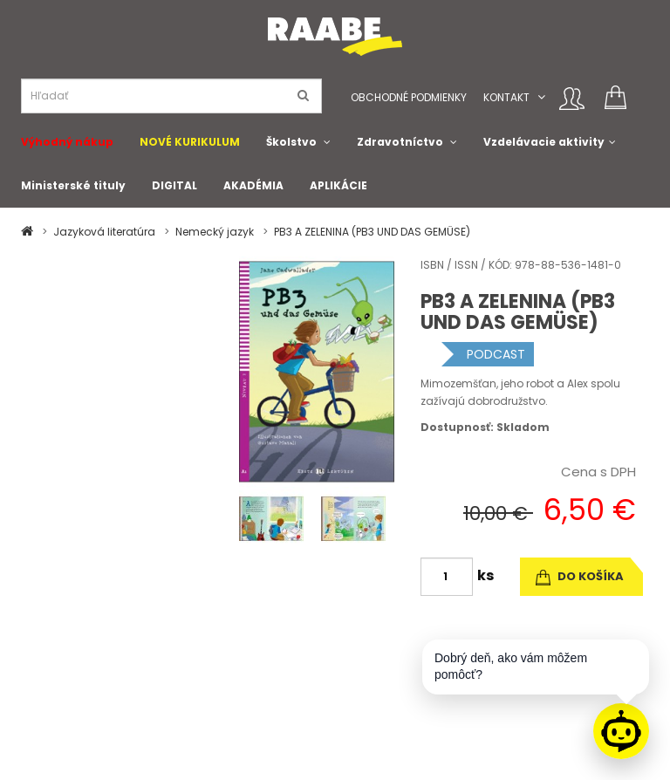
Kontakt (506, 97)
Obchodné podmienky (409, 97)
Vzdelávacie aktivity (544, 141)
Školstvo (291, 141)
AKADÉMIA (253, 185)
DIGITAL (174, 185)
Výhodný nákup (67, 141)
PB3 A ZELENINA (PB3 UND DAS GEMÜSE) (372, 231)
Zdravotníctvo (400, 141)
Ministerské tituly (73, 185)
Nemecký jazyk (214, 231)
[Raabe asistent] (621, 731)
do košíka (580, 576)
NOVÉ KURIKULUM (190, 141)
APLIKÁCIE (338, 185)
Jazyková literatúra (104, 231)
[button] (541, 97)
